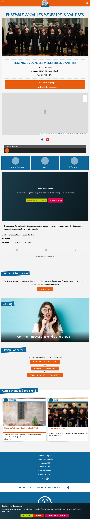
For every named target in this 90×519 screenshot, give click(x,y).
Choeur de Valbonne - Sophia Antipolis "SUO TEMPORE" (21, 429)
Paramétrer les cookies (57, 516)
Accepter (26, 516)
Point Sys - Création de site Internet (45, 478)
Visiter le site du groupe (47, 87)
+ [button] (85, 96)
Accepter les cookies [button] (36, 200)
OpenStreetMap (56, 133)
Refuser (39, 516)
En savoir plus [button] (55, 200)
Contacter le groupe (47, 82)
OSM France (73, 133)
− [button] (85, 100)
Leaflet (42, 133)
